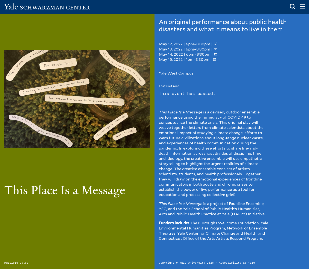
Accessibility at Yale (237, 262)
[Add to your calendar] (215, 44)
